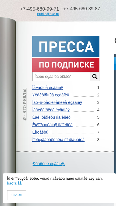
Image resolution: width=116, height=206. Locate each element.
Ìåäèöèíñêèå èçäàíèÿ (51, 110)
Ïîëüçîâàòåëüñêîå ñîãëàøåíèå (58, 139)
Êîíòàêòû (40, 132)
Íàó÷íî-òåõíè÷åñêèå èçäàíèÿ (57, 102)
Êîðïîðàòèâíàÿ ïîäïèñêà (52, 124)
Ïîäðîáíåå (14, 183)
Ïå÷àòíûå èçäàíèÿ (47, 87)
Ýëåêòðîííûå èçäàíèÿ (50, 95)
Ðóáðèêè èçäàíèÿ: (49, 163)
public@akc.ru (48, 14)
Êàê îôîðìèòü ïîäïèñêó (51, 117)
